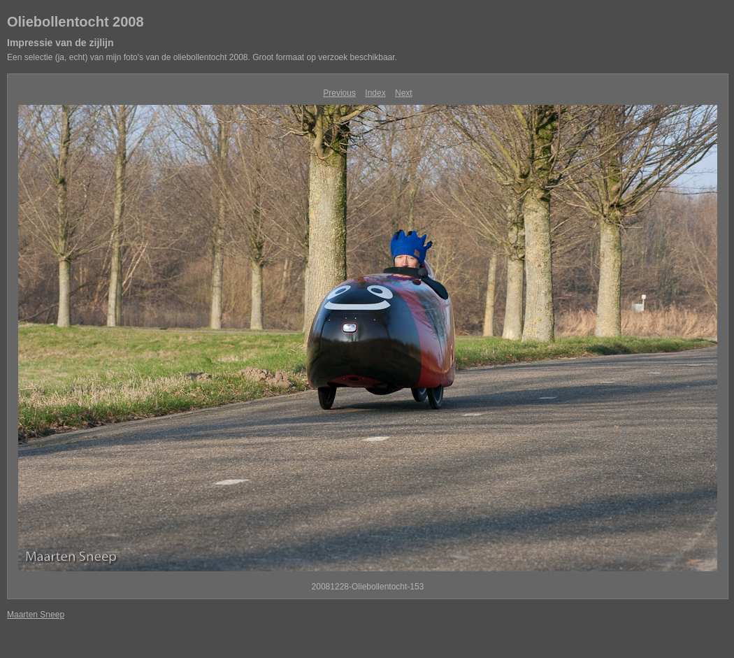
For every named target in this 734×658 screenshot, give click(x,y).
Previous (339, 93)
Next (403, 93)
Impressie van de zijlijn (60, 42)
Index (375, 93)
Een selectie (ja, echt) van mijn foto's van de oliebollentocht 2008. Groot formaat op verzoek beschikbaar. (202, 57)
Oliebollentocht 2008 (75, 21)
